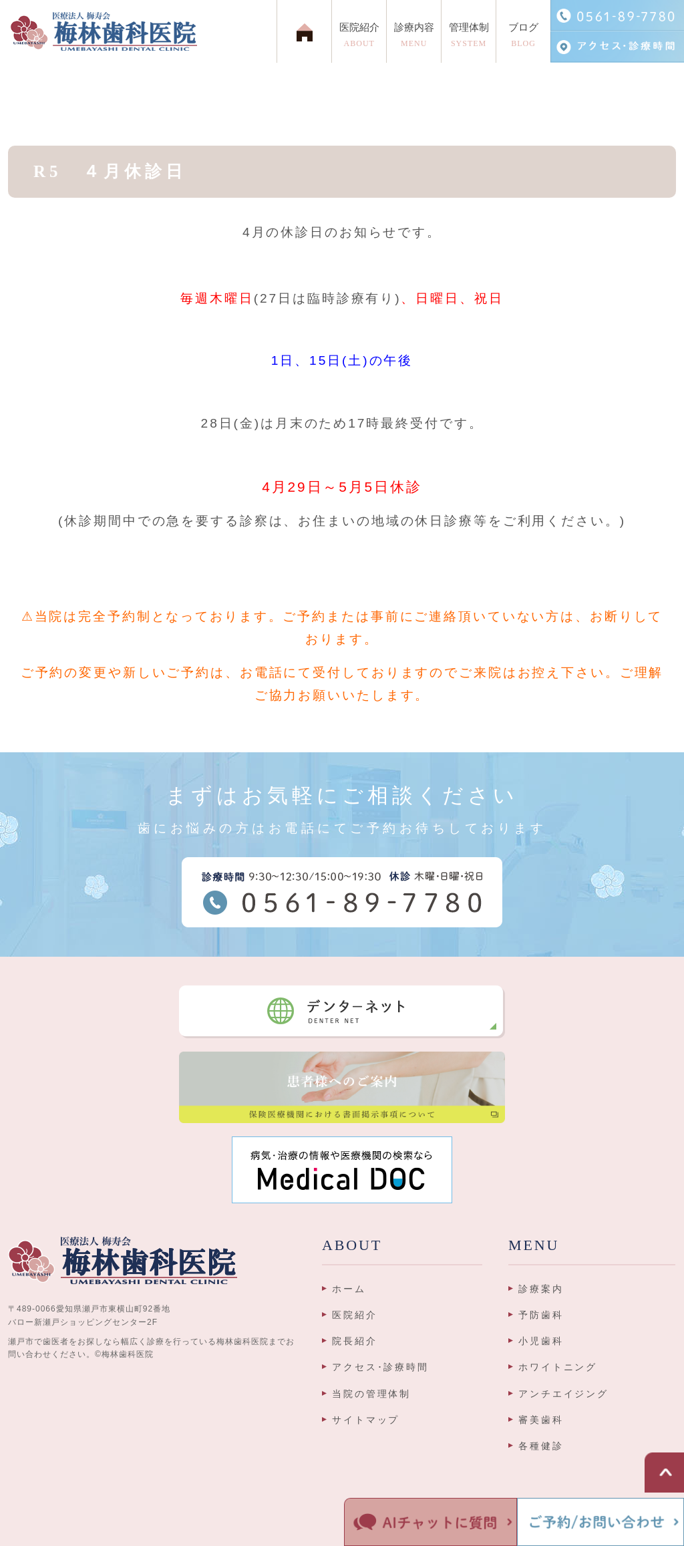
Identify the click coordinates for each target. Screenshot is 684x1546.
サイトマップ (365, 1419)
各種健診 (541, 1445)
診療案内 (541, 1288)
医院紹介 (354, 1314)
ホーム (349, 1288)
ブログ (523, 38)
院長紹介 (354, 1341)
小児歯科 (541, 1341)
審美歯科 (541, 1419)
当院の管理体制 (371, 1393)
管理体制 (469, 38)
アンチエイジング (563, 1393)
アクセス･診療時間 (380, 1367)
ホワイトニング (557, 1367)
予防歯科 (541, 1314)
